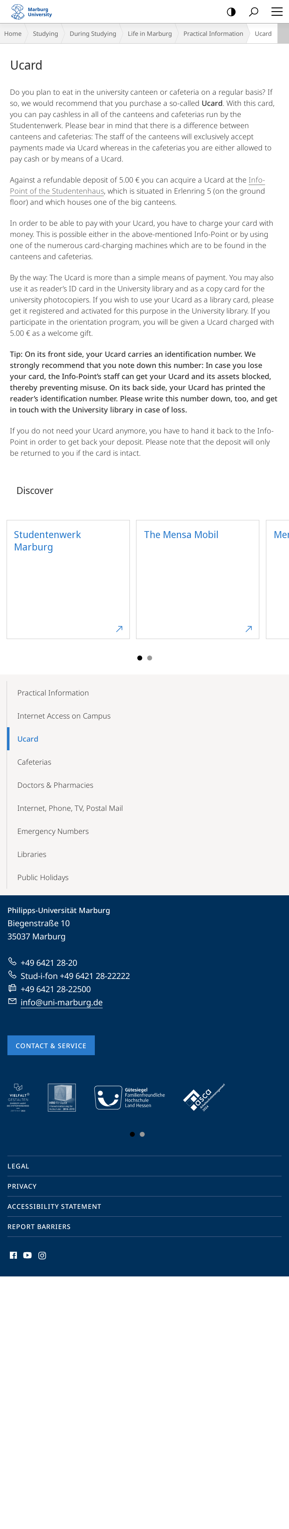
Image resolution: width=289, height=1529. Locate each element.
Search (250, 12)
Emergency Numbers (53, 831)
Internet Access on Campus (63, 716)
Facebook (12, 1257)
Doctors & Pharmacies (55, 785)
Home (12, 33)
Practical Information (213, 33)
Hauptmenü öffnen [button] (274, 11)
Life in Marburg (150, 33)
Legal (18, 1166)
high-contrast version (228, 12)
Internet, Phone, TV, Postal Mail (70, 808)
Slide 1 (139, 658)
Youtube (26, 1257)
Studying (45, 33)
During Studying (93, 33)
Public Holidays (42, 877)
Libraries (31, 854)
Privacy (22, 1186)
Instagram (43, 1257)
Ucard (27, 739)
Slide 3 (149, 658)
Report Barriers (39, 1226)
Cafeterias (34, 762)
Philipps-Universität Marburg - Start (35, 11)
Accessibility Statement (54, 1206)
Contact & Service (51, 1045)
